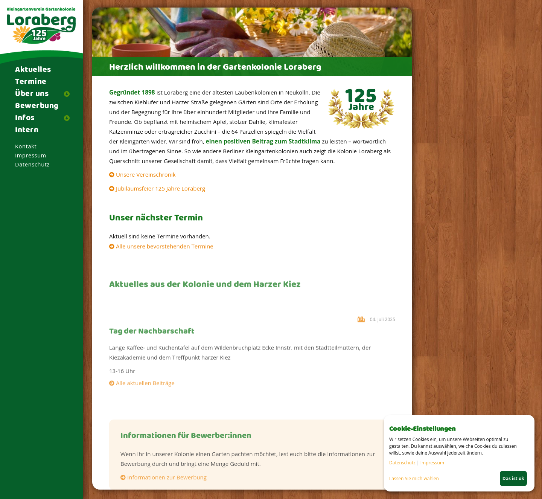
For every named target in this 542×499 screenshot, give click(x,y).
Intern (26, 130)
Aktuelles (33, 70)
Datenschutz (32, 164)
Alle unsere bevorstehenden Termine (164, 246)
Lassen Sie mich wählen (414, 478)
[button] (69, 93)
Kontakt (26, 146)
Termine (31, 82)
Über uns (32, 94)
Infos (25, 118)
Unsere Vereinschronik (146, 174)
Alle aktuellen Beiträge (145, 385)
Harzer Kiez (362, 336)
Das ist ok (513, 478)
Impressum (30, 155)
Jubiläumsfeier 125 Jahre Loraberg (160, 188)
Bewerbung (37, 106)
